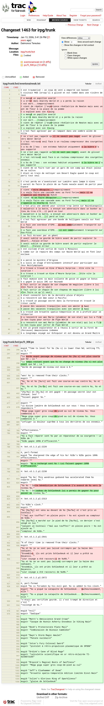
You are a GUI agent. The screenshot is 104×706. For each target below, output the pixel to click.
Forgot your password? (90, 15)
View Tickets (80, 20)
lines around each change (85, 42)
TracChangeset (58, 689)
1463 (26, 30)
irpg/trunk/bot (28, 51)
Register (73, 15)
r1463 (15, 87)
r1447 (6, 346)
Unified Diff (43, 697)
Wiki (29, 20)
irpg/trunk (46, 30)
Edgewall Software (32, 703)
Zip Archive (61, 697)
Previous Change (75, 25)
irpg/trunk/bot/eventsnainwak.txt (21, 83)
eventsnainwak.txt (33, 62)
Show (65, 42)
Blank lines (72, 53)
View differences (69, 38)
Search (96, 20)
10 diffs (42, 65)
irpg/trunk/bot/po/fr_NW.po (18, 342)
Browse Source (60, 20)
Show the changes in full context (78, 45)
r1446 (6, 87)
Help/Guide (48, 15)
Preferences (34, 15)
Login (22, 15)
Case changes (73, 55)
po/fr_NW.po (30, 65)
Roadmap (41, 20)
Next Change (93, 25)
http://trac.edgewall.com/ (91, 703)
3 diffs (47, 62)
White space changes (77, 58)
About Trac (61, 15)
